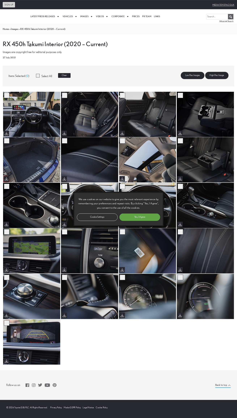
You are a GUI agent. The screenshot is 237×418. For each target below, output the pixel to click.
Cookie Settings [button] (97, 217)
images (14, 29)
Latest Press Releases (45, 16)
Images (86, 16)
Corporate (120, 16)
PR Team (146, 16)
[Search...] (219, 16)
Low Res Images (192, 75)
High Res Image (217, 75)
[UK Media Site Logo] (14, 16)
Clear (64, 75)
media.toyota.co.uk (223, 5)
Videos (102, 16)
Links (157, 16)
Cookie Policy (102, 407)
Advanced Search (226, 21)
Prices (135, 16)
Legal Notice (88, 407)
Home (6, 29)
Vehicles (70, 16)
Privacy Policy (56, 407)
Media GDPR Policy (72, 407)
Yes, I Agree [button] (139, 217)
